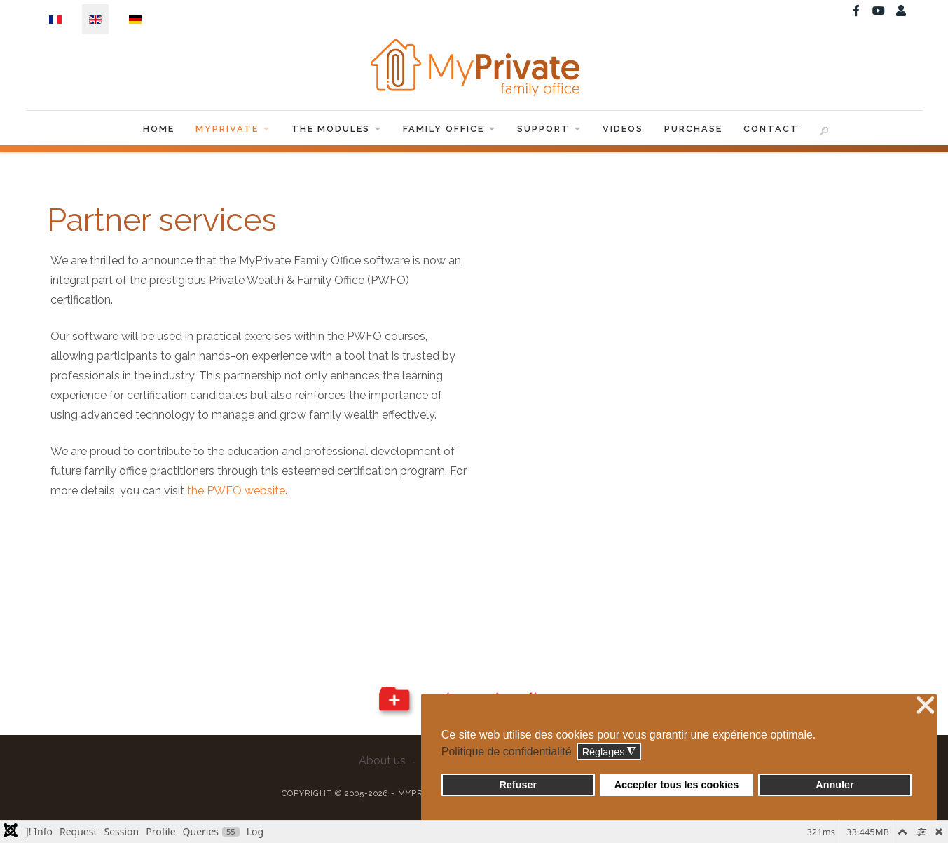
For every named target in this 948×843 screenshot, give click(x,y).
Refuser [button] (518, 784)
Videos (623, 128)
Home (158, 128)
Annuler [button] (834, 784)
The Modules (336, 128)
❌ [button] (925, 706)
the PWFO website (236, 490)
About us (382, 760)
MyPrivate (232, 128)
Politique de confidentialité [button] (506, 751)
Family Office (449, 128)
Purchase (693, 128)
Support (549, 128)
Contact (771, 128)
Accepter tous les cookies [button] (676, 784)
